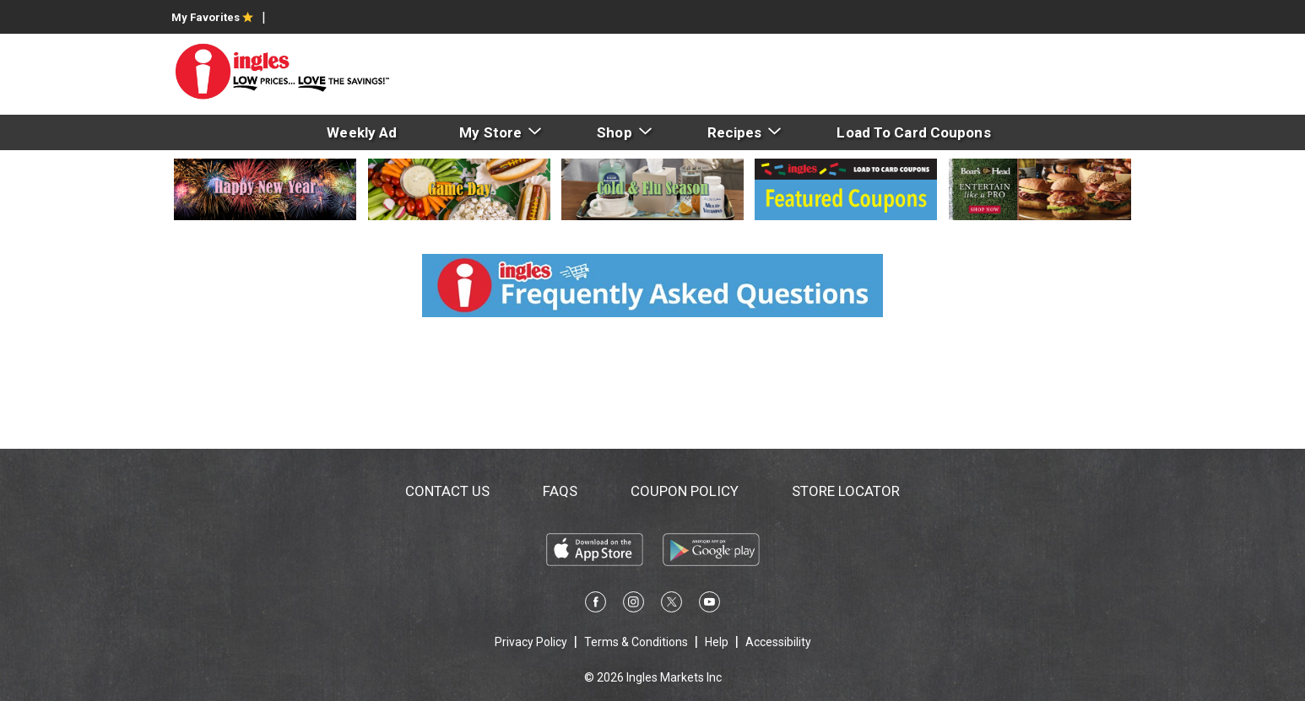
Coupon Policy (685, 491)
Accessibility (778, 642)
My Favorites (212, 17)
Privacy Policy (531, 642)
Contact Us (447, 491)
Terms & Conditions (636, 642)
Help (716, 642)
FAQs (560, 491)
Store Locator (846, 491)
